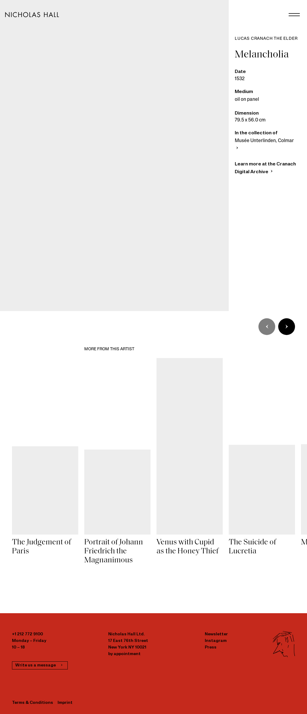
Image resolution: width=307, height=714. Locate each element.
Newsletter (216, 634)
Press (210, 647)
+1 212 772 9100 (27, 634)
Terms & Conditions (32, 703)
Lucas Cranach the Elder (266, 38)
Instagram (216, 641)
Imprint (65, 703)
